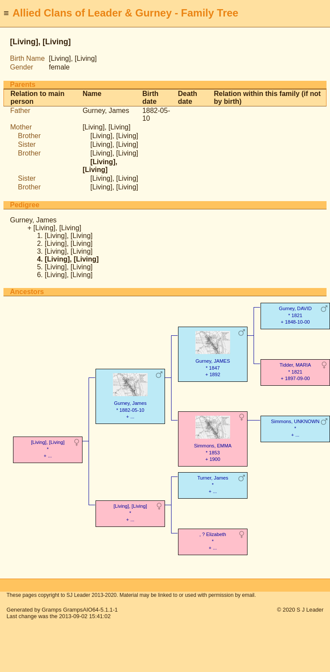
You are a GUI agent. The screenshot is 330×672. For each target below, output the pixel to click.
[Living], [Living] (106, 127)
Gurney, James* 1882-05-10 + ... (130, 395)
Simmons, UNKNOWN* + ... (295, 428)
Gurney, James (105, 110)
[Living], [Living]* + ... (47, 449)
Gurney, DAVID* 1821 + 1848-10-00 (295, 315)
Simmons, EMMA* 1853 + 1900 (212, 438)
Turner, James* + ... (212, 484)
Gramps (52, 609)
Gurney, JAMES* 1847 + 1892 (212, 353)
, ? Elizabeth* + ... (212, 541)
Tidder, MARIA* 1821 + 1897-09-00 (295, 371)
